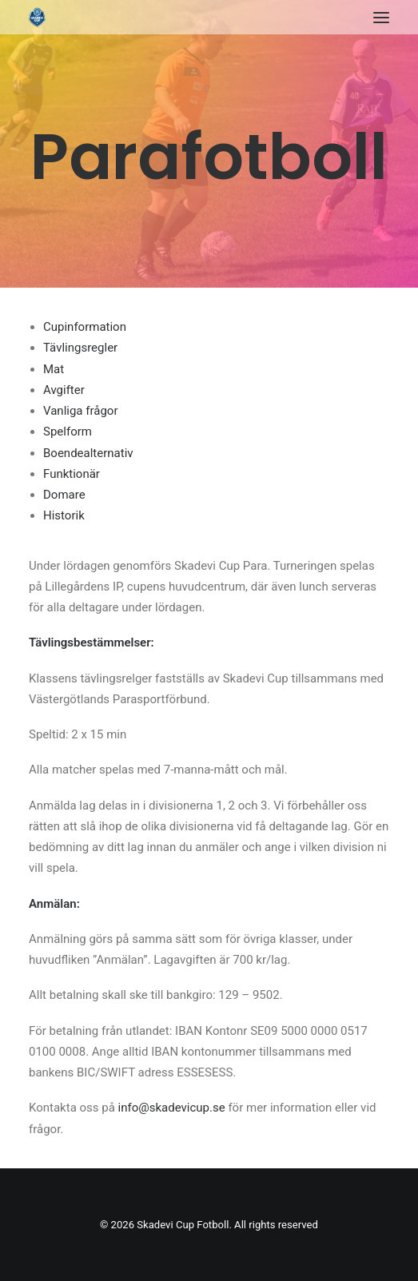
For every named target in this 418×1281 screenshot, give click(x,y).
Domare (64, 494)
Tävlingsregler (80, 347)
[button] (381, 17)
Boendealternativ (88, 453)
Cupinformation (84, 327)
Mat (53, 369)
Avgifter (64, 390)
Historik (64, 515)
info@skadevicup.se (171, 1107)
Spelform (67, 431)
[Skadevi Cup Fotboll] (37, 17)
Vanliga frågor (80, 411)
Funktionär (71, 474)
